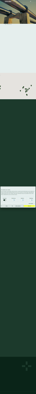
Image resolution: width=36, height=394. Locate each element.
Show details (31, 203)
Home (5, 24)
